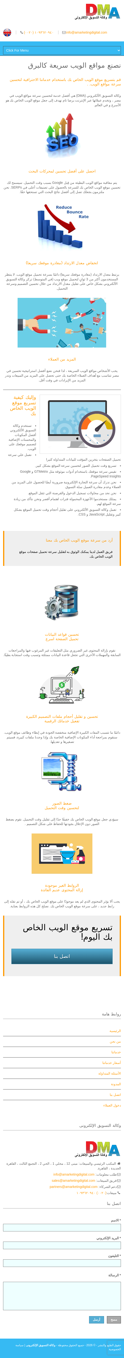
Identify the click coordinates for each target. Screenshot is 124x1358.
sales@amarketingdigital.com (73, 1180)
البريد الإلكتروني (62, 1242)
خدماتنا (116, 1052)
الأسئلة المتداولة (109, 1073)
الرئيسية (115, 1031)
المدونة (116, 1084)
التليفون (62, 1260)
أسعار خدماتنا (111, 1063)
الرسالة (114, 1275)
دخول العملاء (112, 1105)
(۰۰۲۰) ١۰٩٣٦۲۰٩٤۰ (38, 32)
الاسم (62, 1224)
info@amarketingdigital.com (86, 32)
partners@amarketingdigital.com (74, 1187)
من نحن (115, 1041)
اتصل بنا (62, 956)
